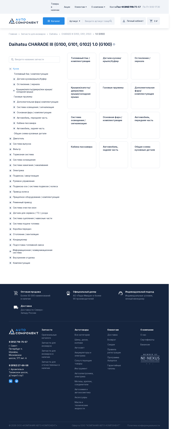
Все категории (82, 335)
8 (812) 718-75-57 (131, 7)
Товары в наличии (55, 7)
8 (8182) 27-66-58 (18, 365)
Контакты (115, 7)
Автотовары (82, 330)
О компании (97, 7)
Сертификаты (147, 339)
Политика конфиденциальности (143, 425)
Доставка (112, 335)
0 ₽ (156, 21)
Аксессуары (81, 397)
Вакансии (145, 344)
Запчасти (47, 330)
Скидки (111, 344)
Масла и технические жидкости (81, 405)
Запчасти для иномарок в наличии (49, 353)
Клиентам (80, 7)
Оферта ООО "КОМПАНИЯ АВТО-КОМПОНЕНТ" (96, 425)
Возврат (111, 339)
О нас (143, 335)
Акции (67, 7)
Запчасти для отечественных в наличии (51, 365)
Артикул (73, 21)
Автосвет (80, 347)
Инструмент (81, 368)
